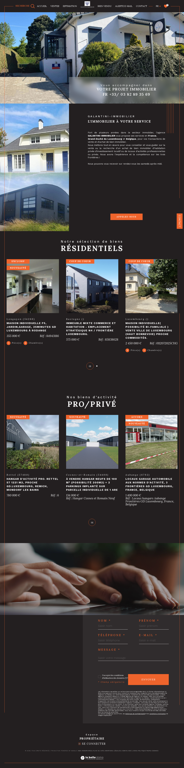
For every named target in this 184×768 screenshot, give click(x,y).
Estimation (70, 6)
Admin (124, 753)
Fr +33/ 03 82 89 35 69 (126, 94)
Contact (179, 221)
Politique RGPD (144, 753)
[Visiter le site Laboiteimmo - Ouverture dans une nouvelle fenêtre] (91, 764)
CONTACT (141, 6)
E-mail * (148, 638)
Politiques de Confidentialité (135, 716)
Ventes (54, 6)
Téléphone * (111, 638)
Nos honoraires (85, 753)
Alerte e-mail (123, 6)
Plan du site (98, 753)
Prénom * (149, 623)
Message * (109, 652)
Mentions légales (113, 753)
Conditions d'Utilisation (158, 716)
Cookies (155, 753)
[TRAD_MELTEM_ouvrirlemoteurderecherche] (25, 6)
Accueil (42, 6)
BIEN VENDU (105, 6)
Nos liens (132, 753)
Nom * (104, 623)
